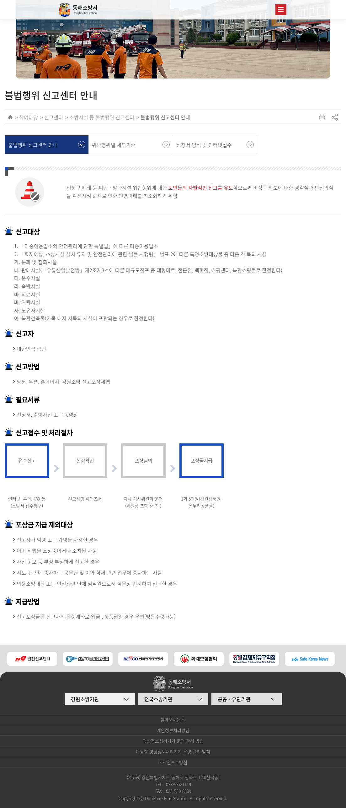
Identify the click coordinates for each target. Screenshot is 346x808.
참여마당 (28, 117)
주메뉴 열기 (280, 9)
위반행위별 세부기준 (114, 145)
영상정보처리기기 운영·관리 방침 (173, 741)
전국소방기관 (158, 699)
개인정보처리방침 (173, 730)
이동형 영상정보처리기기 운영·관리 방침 (173, 751)
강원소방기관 (85, 699)
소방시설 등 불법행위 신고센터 (101, 117)
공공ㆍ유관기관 (234, 699)
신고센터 (53, 117)
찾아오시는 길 (173, 719)
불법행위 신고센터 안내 (165, 117)
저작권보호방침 (173, 762)
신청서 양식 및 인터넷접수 (204, 145)
